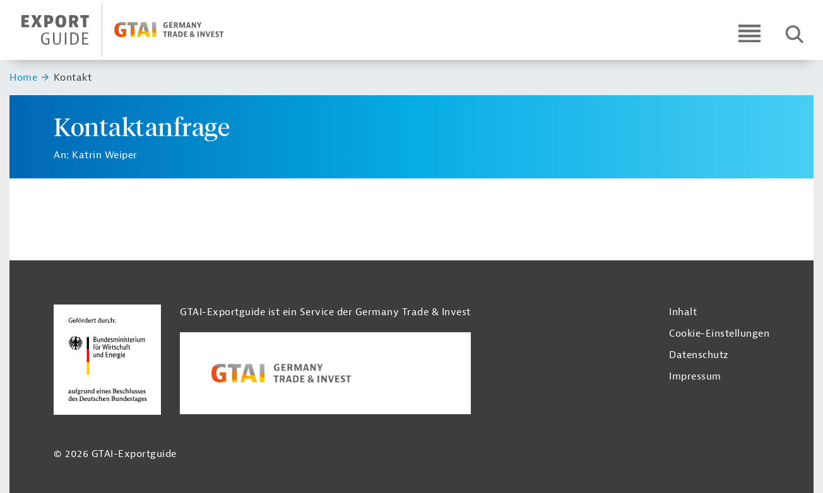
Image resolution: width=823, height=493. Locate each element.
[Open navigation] (749, 33)
